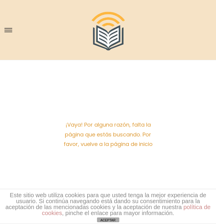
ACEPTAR (107, 220)
